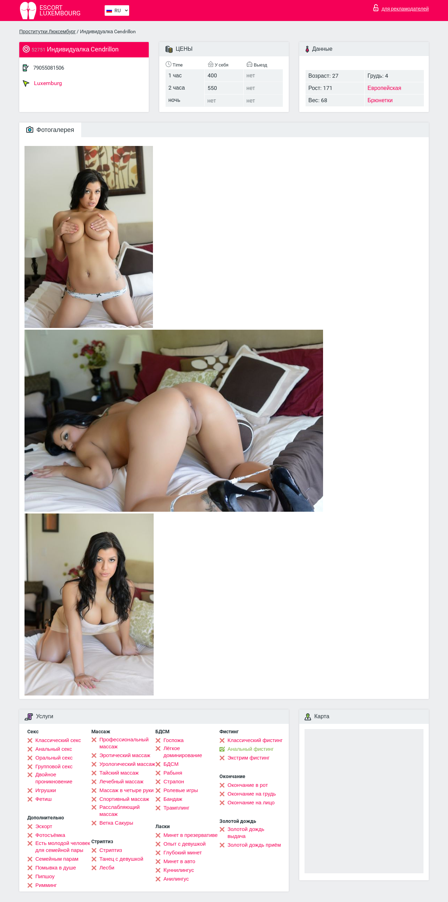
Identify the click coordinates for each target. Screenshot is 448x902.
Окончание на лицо (251, 802)
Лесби (106, 868)
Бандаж (172, 799)
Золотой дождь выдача (245, 832)
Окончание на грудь (251, 794)
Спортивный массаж (124, 799)
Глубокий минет (182, 852)
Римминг (46, 885)
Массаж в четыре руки (126, 790)
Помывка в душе (55, 868)
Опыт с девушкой (184, 844)
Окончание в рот (247, 785)
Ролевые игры (180, 790)
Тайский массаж (119, 773)
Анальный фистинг (250, 749)
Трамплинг (176, 808)
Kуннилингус (178, 870)
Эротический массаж (124, 755)
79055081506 (48, 68)
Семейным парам (56, 859)
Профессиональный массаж (124, 743)
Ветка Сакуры (116, 823)
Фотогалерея (50, 129)
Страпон (173, 781)
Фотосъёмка (50, 835)
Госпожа (173, 740)
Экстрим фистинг (248, 758)
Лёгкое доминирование (182, 751)
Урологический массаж (127, 764)
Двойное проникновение (53, 778)
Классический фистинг (254, 740)
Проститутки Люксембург (47, 31)
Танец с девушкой (121, 859)
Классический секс (58, 740)
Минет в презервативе (190, 835)
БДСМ (170, 764)
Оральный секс (53, 758)
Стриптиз (110, 850)
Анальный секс (53, 749)
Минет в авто (179, 861)
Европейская (384, 88)
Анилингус (176, 879)
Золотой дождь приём (254, 845)
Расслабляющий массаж (119, 810)
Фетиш (43, 799)
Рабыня (172, 773)
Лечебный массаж (121, 781)
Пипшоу (45, 876)
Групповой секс (53, 766)
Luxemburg (42, 83)
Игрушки (45, 790)
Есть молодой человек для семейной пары (62, 846)
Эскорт (43, 826)
